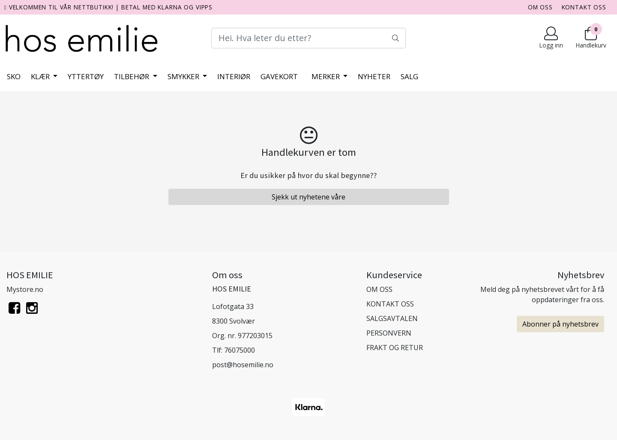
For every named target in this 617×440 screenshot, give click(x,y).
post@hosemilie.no (242, 364)
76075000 (239, 350)
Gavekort (279, 76)
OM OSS (540, 7)
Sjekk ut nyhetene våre (308, 197)
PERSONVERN (388, 333)
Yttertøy (86, 76)
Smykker (184, 76)
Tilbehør (132, 76)
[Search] (308, 38)
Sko (14, 76)
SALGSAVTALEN (392, 318)
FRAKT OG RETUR (394, 347)
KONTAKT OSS (584, 7)
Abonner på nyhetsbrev (560, 324)
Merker (326, 76)
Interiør (233, 76)
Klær (41, 76)
